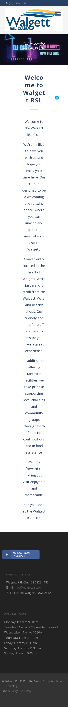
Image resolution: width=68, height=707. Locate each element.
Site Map (25, 691)
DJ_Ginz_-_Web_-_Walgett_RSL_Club (34, 45)
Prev (4, 46)
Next (63, 46)
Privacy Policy (10, 691)
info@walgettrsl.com (28, 587)
